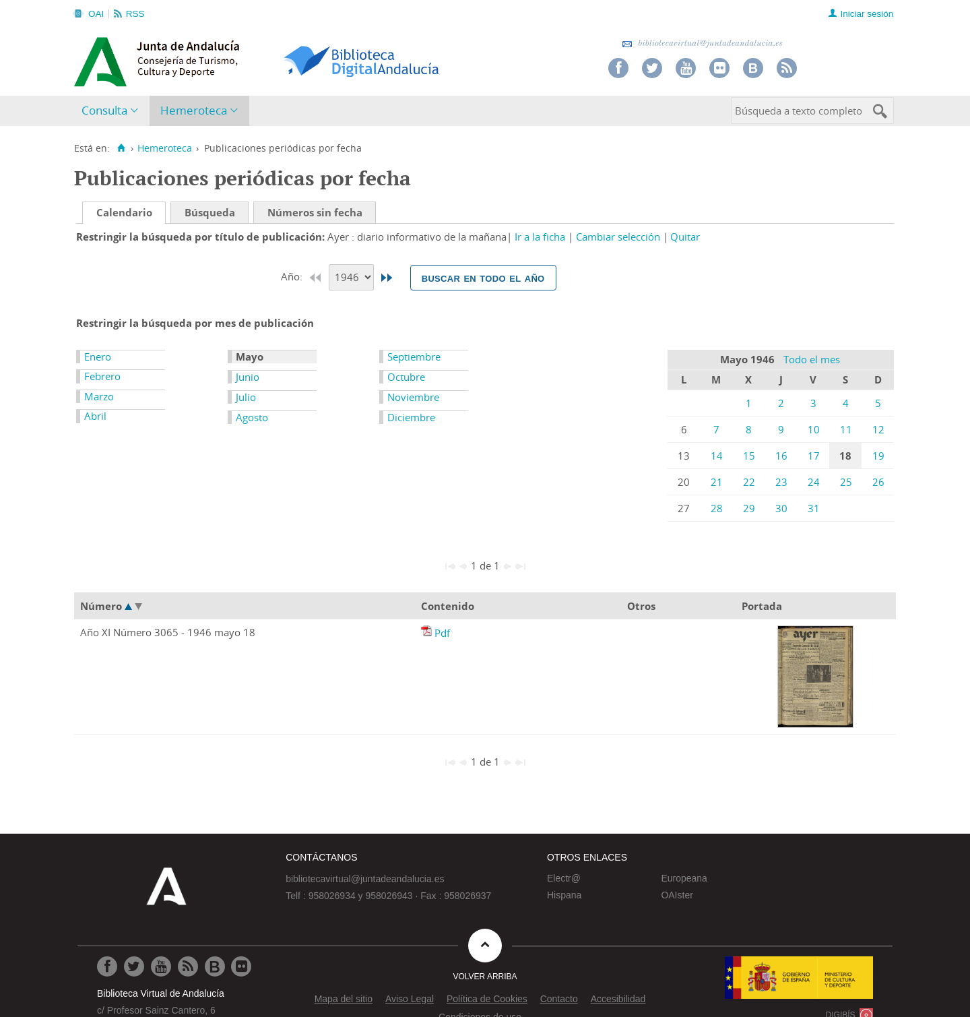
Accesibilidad (618, 998)
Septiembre (414, 356)
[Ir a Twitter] (134, 966)
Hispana (564, 895)
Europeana (684, 878)
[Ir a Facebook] (107, 966)
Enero (97, 356)
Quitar (685, 236)
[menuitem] (113, 111)
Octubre (406, 376)
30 (781, 508)
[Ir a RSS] (188, 966)
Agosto (252, 417)
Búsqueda (210, 212)
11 (846, 429)
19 (878, 455)
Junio (247, 376)
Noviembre (413, 397)
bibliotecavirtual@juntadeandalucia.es (702, 43)
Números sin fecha (314, 212)
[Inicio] (121, 148)
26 (878, 482)
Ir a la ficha (540, 236)
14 (717, 455)
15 (749, 455)
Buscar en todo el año (483, 277)
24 (814, 482)
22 (749, 482)
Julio (246, 397)
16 (781, 455)
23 (781, 482)
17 (814, 455)
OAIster (676, 895)
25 (846, 482)
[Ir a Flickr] (241, 966)
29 (749, 508)
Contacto (559, 998)
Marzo (99, 396)
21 (717, 482)
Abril (95, 416)
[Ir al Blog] (215, 966)
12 (878, 429)
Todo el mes (811, 359)
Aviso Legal (409, 998)
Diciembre (411, 417)
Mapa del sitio (344, 998)
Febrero (102, 376)
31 (814, 508)
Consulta (104, 110)
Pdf (442, 633)
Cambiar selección (618, 236)
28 (717, 508)
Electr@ (564, 878)
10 (814, 429)
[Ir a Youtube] (161, 966)
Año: (293, 276)
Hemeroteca (193, 110)
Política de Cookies (487, 998)
